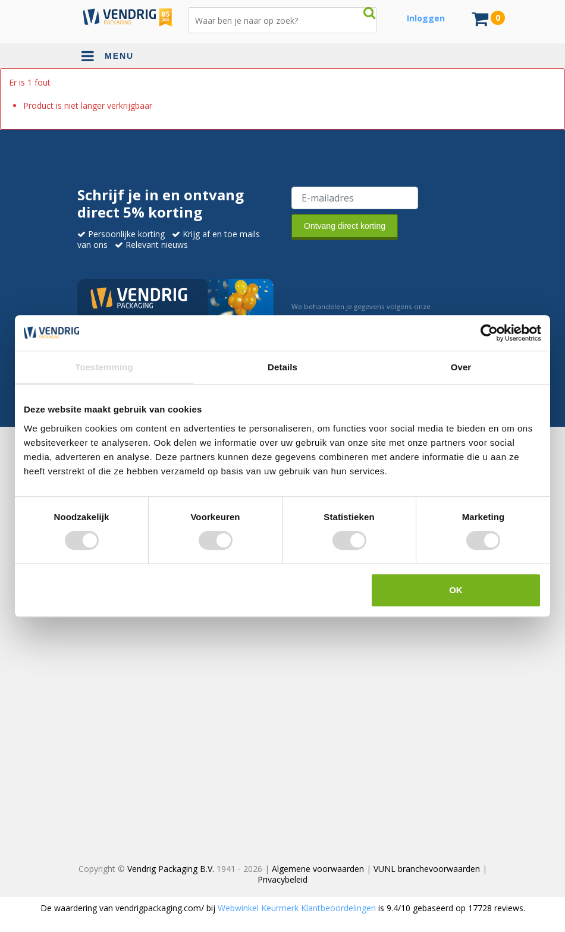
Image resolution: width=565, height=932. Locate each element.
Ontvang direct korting (344, 226)
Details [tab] (282, 367)
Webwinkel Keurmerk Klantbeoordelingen (297, 908)
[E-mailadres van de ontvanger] (354, 198)
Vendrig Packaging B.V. (170, 868)
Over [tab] (461, 367)
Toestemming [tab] (104, 367)
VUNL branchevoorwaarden (426, 868)
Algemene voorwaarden (318, 868)
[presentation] (381, 268)
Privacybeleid (282, 879)
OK (456, 590)
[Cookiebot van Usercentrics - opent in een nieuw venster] (489, 333)
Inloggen (426, 18)
